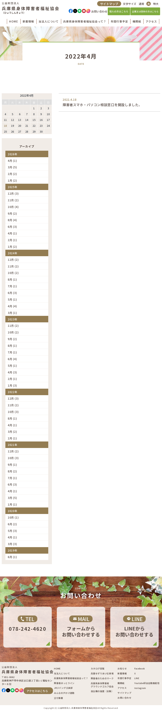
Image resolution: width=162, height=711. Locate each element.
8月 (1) (12, 279)
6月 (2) (12, 524)
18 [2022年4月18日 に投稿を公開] (5, 126)
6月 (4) (12, 359)
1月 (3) (12, 385)
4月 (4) (12, 306)
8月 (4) (12, 220)
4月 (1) (12, 161)
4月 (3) (12, 372)
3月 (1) (12, 313)
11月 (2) (13, 200)
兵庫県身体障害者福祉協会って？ (71, 678)
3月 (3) (12, 544)
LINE (136, 678)
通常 (140, 5)
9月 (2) (12, 213)
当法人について (62, 673)
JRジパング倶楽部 (63, 687)
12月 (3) (13, 193)
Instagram (140, 688)
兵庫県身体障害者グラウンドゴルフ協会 (102, 685)
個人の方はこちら (118, 12)
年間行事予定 (124, 678)
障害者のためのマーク (102, 678)
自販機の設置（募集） (102, 691)
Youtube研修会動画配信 (146, 683)
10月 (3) (13, 412)
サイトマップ (109, 5)
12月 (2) (13, 260)
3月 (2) (12, 432)
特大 (155, 5)
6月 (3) (12, 227)
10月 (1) (13, 517)
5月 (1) (12, 299)
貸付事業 (58, 698)
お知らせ (122, 668)
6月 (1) (12, 557)
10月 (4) (13, 207)
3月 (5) (12, 167)
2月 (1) (12, 240)
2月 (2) (12, 174)
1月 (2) (12, 180)
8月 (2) (12, 471)
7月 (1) (12, 286)
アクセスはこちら (37, 691)
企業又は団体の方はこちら (144, 12)
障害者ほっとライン (64, 683)
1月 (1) (12, 504)
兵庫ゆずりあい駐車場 (102, 673)
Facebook (139, 668)
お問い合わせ (124, 697)
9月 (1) (12, 465)
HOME (4, 29)
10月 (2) (13, 273)
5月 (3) (12, 531)
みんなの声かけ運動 (64, 693)
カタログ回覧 (97, 668)
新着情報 (122, 673)
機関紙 (121, 683)
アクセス (122, 687)
